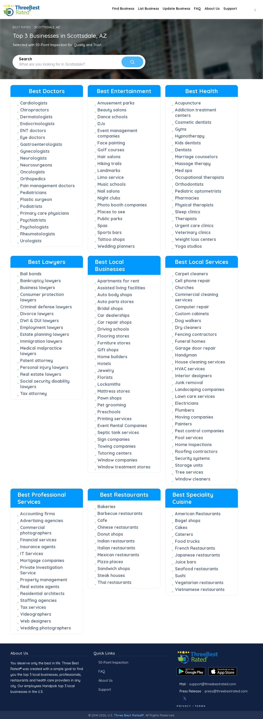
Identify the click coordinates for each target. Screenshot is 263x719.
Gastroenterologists (41, 144)
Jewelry (105, 370)
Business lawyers (37, 287)
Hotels (104, 363)
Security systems (192, 458)
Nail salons (108, 191)
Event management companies (117, 133)
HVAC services (190, 368)
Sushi (180, 575)
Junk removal (189, 382)
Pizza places (110, 561)
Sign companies (113, 439)
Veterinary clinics (193, 232)
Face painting (111, 143)
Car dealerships (113, 315)
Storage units (189, 465)
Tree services (189, 472)
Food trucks (187, 541)
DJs (101, 123)
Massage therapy (193, 163)
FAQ (190, 9)
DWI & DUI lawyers (39, 320)
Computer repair (192, 307)
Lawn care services (195, 396)
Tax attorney (33, 393)
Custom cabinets (192, 313)
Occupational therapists (199, 177)
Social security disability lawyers (44, 383)
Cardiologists (33, 103)
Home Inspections (193, 444)
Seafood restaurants (196, 568)
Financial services (38, 540)
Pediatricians (33, 192)
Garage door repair (195, 348)
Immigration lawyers (41, 341)
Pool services (189, 437)
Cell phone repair (192, 280)
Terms (200, 706)
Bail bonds (31, 273)
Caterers (184, 534)
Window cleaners (192, 479)
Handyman (186, 355)
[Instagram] (192, 698)
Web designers (35, 621)
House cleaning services (200, 362)
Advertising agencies (41, 520)
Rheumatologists (37, 234)
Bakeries (106, 506)
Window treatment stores (123, 467)
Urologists (31, 240)
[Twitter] (185, 698)
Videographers (35, 614)
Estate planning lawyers (44, 334)
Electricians (186, 403)
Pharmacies (187, 198)
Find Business (104, 9)
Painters (183, 424)
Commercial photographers (35, 530)
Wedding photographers (45, 628)
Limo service (110, 177)
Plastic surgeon (36, 199)
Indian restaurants (116, 541)
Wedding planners (116, 246)
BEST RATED (22, 27)
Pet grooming (111, 405)
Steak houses (111, 575)
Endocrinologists (37, 123)
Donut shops (110, 534)
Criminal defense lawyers (46, 307)
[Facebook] (177, 698)
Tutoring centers (114, 453)
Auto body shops (114, 294)
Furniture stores (113, 343)
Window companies (117, 460)
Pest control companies (199, 430)
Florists (105, 377)
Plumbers (184, 410)
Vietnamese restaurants (200, 589)
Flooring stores (113, 336)
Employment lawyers (41, 327)
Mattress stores (113, 391)
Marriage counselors (196, 156)
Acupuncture (188, 103)
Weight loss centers (195, 239)
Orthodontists (189, 184)
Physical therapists (194, 205)
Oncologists (32, 172)
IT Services (31, 553)
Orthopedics (33, 178)
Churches (184, 287)
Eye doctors (32, 137)
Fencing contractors (196, 334)
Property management (43, 579)
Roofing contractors (196, 451)
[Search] (132, 62)
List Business (134, 9)
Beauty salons (111, 110)
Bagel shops (187, 520)
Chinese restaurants (117, 527)
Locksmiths (108, 384)
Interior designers (193, 375)
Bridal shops (110, 308)
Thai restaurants (114, 582)
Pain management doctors (47, 185)
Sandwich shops (113, 568)
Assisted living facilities (121, 287)
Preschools (108, 411)
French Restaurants (195, 548)
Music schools (111, 184)
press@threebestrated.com (226, 691)
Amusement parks (115, 103)
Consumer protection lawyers (42, 297)
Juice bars (185, 562)
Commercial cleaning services (196, 297)
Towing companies (116, 446)
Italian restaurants (116, 548)
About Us (208, 9)
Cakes (181, 527)
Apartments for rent (118, 281)
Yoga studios (188, 246)
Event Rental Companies (122, 425)
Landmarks (108, 170)
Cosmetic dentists (193, 122)
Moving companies (194, 417)
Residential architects (42, 593)
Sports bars (109, 232)
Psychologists (34, 227)
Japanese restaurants (197, 555)
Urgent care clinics (194, 225)
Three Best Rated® (129, 715)
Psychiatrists (33, 220)
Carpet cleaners (191, 273)
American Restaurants (198, 513)
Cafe (102, 520)
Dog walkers (188, 320)
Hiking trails (109, 163)
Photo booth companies (122, 205)
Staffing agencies (38, 600)
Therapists (186, 218)
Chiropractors (34, 110)
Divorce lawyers (37, 313)
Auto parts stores (115, 301)
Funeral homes (190, 341)
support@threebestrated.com (212, 684)
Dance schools (112, 116)
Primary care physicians (44, 213)
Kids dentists (188, 143)
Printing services (114, 418)
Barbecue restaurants (120, 513)
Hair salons (108, 156)
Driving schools (113, 329)
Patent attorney (36, 360)
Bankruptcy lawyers (40, 280)
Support (229, 9)
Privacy (184, 706)
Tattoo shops (111, 239)
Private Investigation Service (41, 570)
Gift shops (108, 349)
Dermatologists (36, 116)
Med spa (183, 170)
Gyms (180, 129)
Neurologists (33, 158)
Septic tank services (118, 432)
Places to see (111, 211)
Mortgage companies (42, 560)
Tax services (33, 607)
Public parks (109, 218)
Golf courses (110, 149)
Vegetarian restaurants (199, 582)
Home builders (112, 356)
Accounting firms (37, 513)
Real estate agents (39, 586)
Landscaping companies (199, 389)
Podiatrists (31, 206)
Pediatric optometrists (198, 191)
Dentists (183, 149)
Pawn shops (109, 398)
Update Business (165, 9)
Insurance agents (37, 546)
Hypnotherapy (189, 136)
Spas (102, 225)
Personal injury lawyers (44, 367)
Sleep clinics (187, 211)
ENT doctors (33, 130)
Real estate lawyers (40, 374)
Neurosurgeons (36, 165)
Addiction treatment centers (195, 112)
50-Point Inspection (113, 662)
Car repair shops (114, 322)
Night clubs (108, 198)
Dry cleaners (188, 327)
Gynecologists (35, 151)
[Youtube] (198, 698)
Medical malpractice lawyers (41, 350)
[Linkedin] (205, 698)
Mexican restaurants (118, 554)
